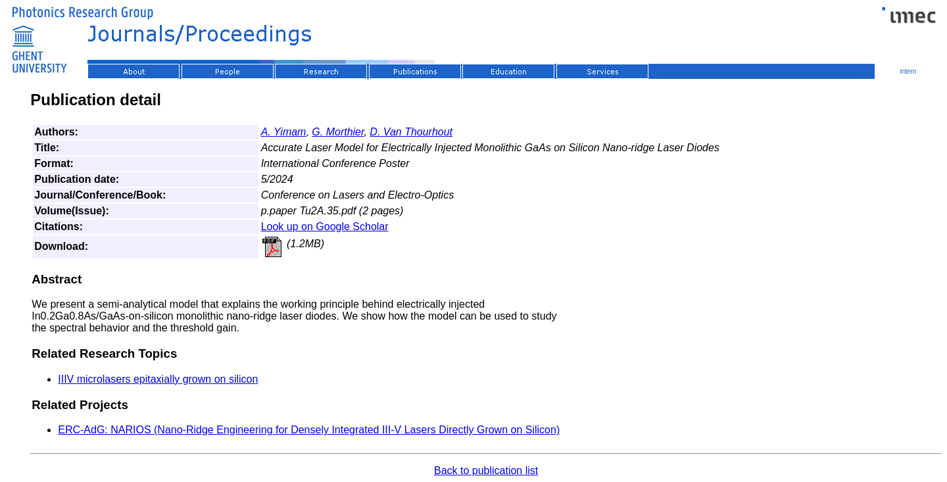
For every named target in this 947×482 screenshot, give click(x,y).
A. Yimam (283, 131)
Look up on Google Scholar (325, 226)
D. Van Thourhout (411, 131)
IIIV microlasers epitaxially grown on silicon (158, 379)
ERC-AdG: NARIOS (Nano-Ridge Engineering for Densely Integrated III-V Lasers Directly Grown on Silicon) (309, 429)
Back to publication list (486, 470)
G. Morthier (338, 131)
